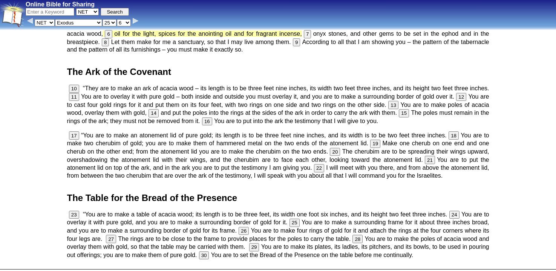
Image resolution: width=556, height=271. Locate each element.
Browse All (239, 265)
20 (335, 152)
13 (393, 105)
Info (198, 265)
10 (74, 88)
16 (207, 121)
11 (74, 97)
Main (359, 251)
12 (461, 97)
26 (244, 231)
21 (430, 160)
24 (454, 215)
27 (111, 239)
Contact (215, 265)
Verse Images (270, 265)
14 (153, 113)
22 (319, 168)
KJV (373, 251)
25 (294, 222)
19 (375, 143)
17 (74, 136)
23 (74, 215)
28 (357, 239)
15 (404, 113)
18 (453, 136)
